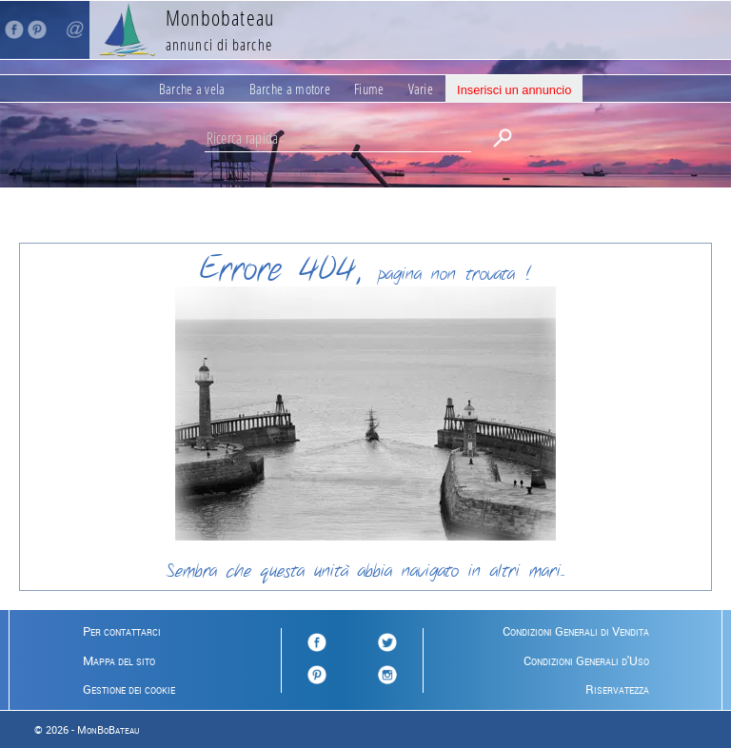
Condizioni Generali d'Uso (586, 660)
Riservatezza (617, 689)
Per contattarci (122, 631)
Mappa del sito (119, 660)
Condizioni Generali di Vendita (576, 631)
